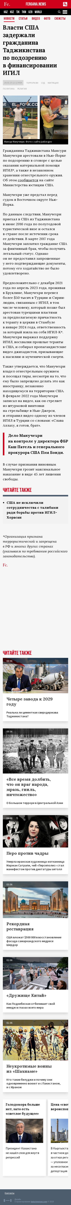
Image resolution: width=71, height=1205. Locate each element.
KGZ (12, 12)
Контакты (9, 1193)
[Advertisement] (35, 611)
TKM (24, 12)
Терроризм (32, 82)
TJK (18, 12)
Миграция (53, 82)
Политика (9, 88)
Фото (47, 19)
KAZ (6, 12)
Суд (43, 82)
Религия (22, 88)
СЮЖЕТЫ (60, 19)
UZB (30, 12)
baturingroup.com (39, 1202)
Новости (9, 19)
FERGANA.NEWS (36, 4)
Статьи (23, 19)
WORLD (38, 12)
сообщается (28, 180)
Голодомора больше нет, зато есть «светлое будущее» (23, 1109)
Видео (36, 19)
